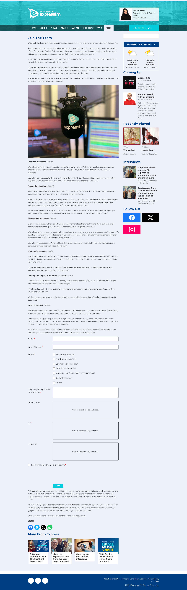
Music (64, 28)
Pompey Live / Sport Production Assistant (75, 373)
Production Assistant (66, 359)
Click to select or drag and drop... (85, 410)
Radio (43, 28)
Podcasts (88, 28)
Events (75, 28)
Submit (58, 486)
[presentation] (46, 474)
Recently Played (136, 124)
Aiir (158, 585)
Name (31, 339)
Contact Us (114, 579)
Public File (155, 581)
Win (99, 28)
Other (59, 383)
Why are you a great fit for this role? (39, 391)
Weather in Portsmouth (141, 44)
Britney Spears (129, 154)
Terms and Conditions (130, 579)
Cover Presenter (64, 378)
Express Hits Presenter (67, 364)
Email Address (35, 347)
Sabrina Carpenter (149, 154)
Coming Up (132, 72)
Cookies (143, 579)
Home (33, 28)
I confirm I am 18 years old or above (48, 465)
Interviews (131, 162)
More (109, 28)
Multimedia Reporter (66, 368)
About (106, 579)
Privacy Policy (153, 579)
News (54, 28)
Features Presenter (65, 354)
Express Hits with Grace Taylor (143, 14)
